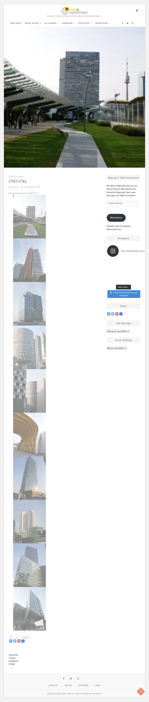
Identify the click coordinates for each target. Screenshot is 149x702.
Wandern (67, 23)
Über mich (16, 23)
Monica (14, 187)
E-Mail (12, 664)
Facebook (13, 655)
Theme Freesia (73, 694)
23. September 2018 (30, 187)
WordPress (97, 694)
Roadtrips (84, 23)
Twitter (12, 658)
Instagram (13, 661)
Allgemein (50, 23)
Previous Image (16, 176)
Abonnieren (116, 217)
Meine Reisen (32, 23)
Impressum (101, 23)
